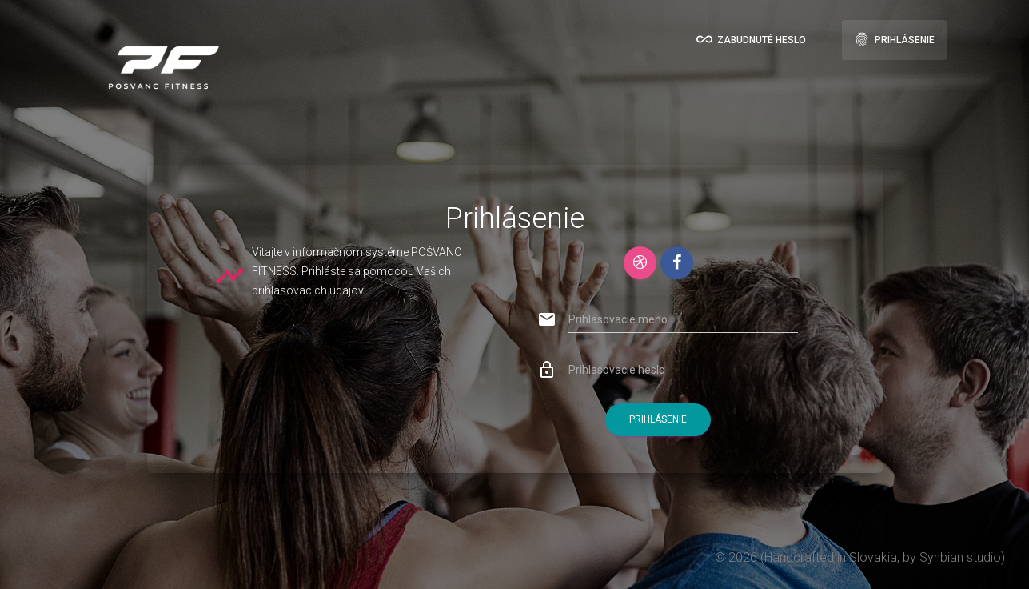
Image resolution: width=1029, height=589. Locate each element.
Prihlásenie (894, 39)
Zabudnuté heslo (751, 39)
